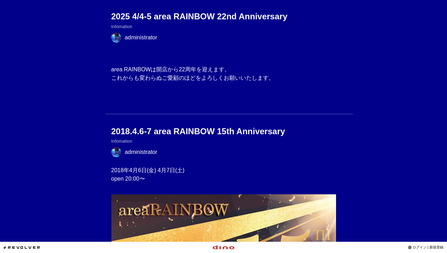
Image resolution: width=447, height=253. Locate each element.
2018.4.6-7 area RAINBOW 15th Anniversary (198, 131)
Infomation (121, 26)
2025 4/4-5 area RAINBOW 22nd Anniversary (199, 16)
